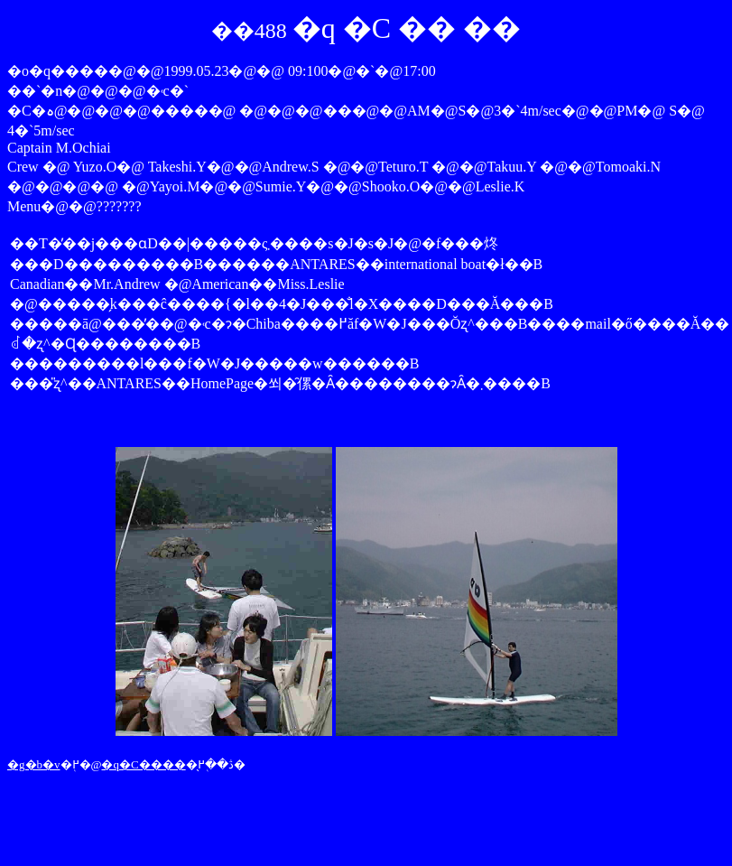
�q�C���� (143, 764)
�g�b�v (33, 764)
